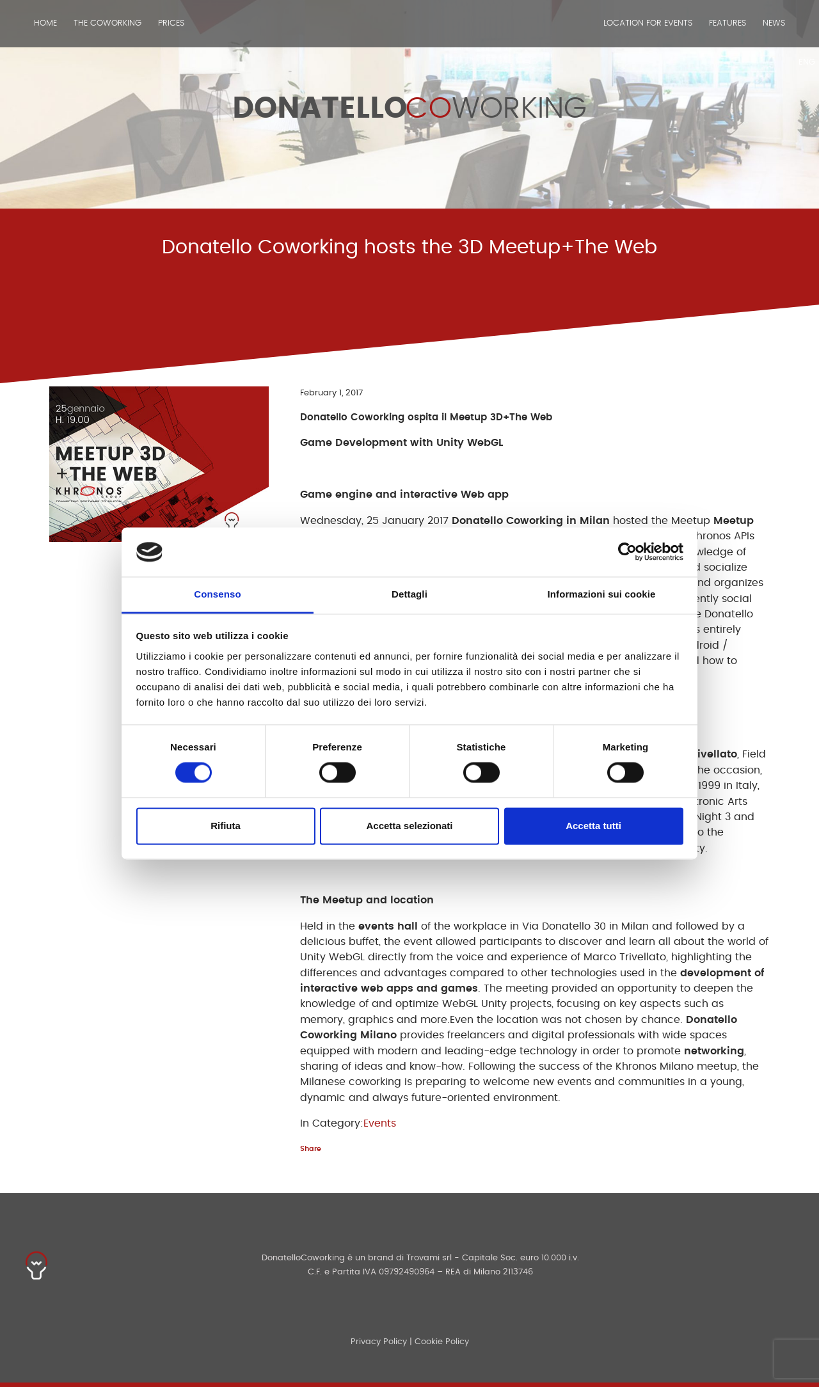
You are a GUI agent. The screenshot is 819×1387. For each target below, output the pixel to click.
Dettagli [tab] (409, 594)
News (774, 23)
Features (727, 23)
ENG (807, 62)
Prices (171, 23)
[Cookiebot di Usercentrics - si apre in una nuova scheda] (627, 552)
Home (45, 23)
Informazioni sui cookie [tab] (602, 594)
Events (379, 1123)
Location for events (647, 23)
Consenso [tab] (217, 594)
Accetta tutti (593, 825)
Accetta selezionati (409, 825)
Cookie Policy (442, 1342)
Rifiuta (226, 825)
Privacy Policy (379, 1342)
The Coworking (107, 23)
